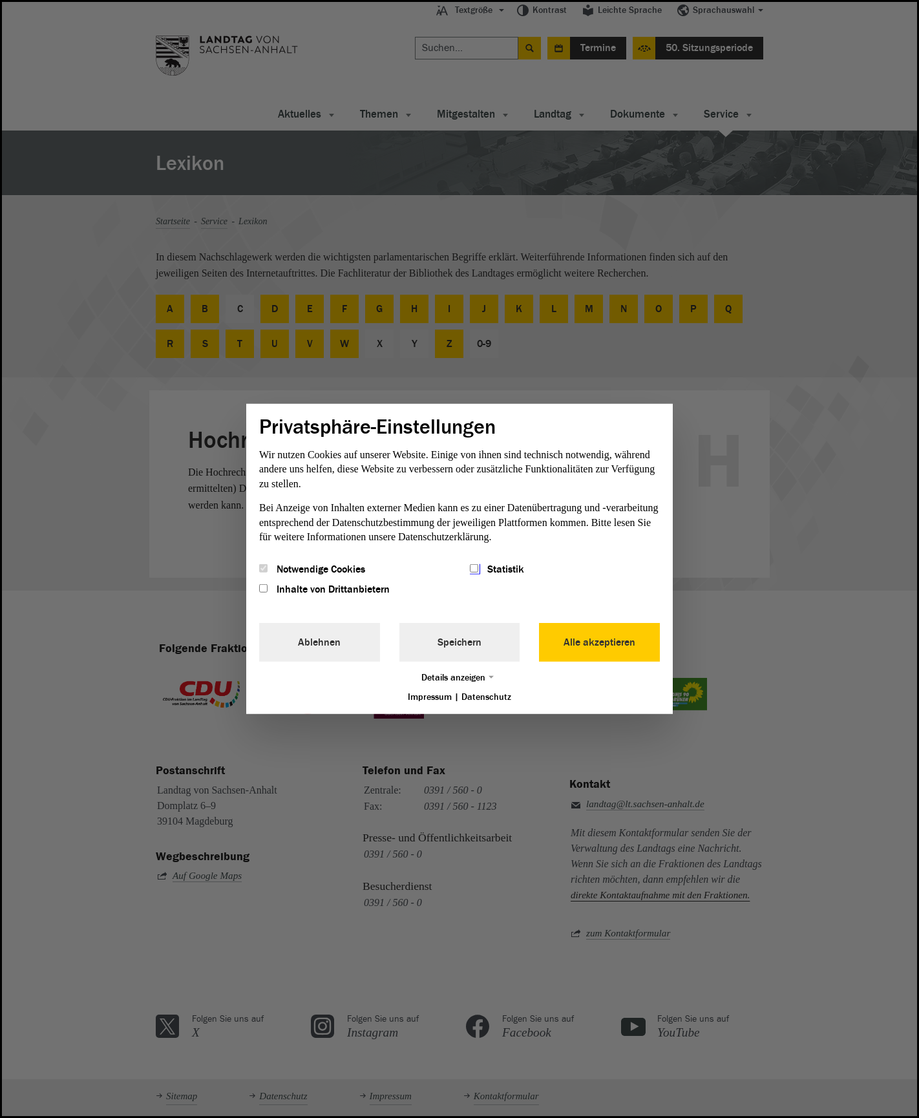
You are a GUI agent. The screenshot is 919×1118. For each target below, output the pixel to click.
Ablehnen (319, 641)
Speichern (459, 641)
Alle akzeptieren (599, 641)
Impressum (430, 696)
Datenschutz (486, 696)
